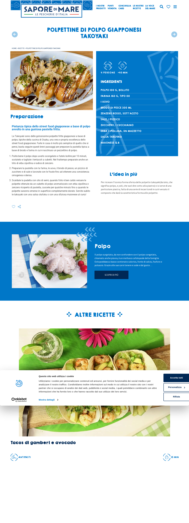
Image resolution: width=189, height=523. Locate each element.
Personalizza (164, 501)
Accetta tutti (164, 491)
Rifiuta (164, 510)
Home (14, 48)
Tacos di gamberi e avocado (43, 443)
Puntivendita (112, 7)
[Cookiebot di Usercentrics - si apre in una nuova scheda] (19, 517)
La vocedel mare (150, 7)
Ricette (21, 48)
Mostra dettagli (47, 517)
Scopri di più (111, 274)
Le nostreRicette (138, 7)
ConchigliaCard (124, 7)
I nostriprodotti (101, 7)
